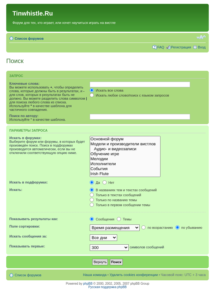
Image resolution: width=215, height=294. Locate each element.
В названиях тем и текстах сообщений (123, 190)
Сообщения (102, 219)
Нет (108, 182)
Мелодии (125, 158)
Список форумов (29, 38)
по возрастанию (157, 227)
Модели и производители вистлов (125, 144)
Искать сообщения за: (28, 236)
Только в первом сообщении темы (120, 205)
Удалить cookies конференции (134, 275)
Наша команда (94, 275)
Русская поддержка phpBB (107, 287)
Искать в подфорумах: (28, 182)
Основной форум (125, 139)
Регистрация (181, 47)
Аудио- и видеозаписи (125, 149)
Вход (202, 47)
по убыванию (188, 227)
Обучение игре (125, 154)
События (125, 168)
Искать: (15, 190)
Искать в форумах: (25, 138)
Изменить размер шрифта (201, 37)
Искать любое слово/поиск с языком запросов (129, 95)
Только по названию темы (113, 200)
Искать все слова (106, 90)
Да (95, 182)
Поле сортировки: (24, 226)
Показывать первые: (27, 246)
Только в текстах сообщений (115, 195)
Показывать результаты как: (33, 219)
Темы (124, 219)
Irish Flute (125, 173)
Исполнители (125, 163)
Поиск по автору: (23, 116)
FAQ (160, 47)
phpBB (88, 283)
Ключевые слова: (24, 83)
